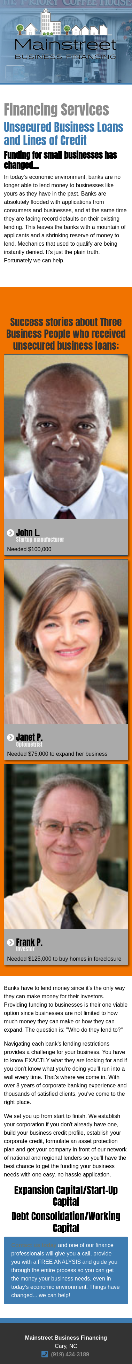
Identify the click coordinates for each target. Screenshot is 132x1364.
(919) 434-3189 (70, 1354)
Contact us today (33, 1245)
